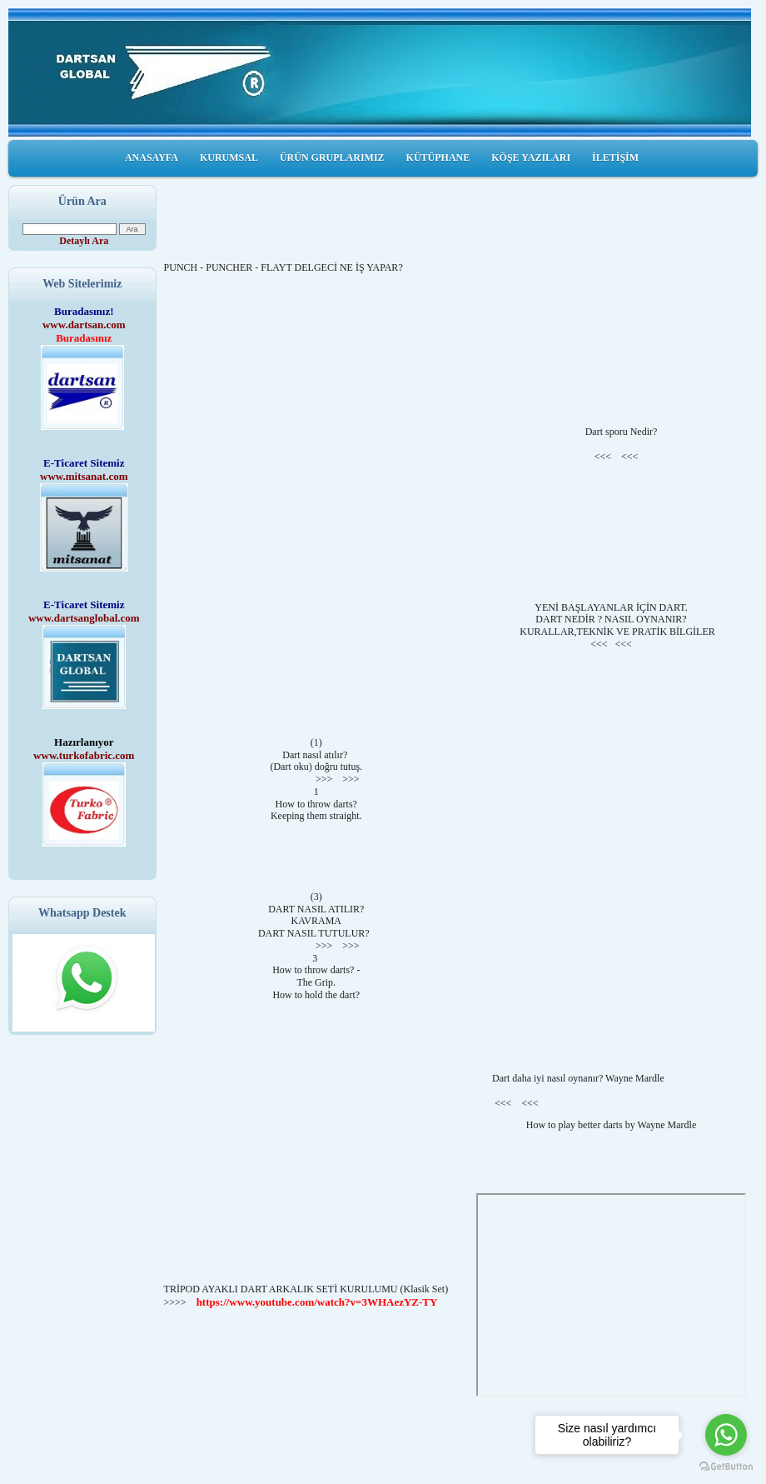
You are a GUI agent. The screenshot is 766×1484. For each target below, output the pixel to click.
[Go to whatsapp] (726, 1435)
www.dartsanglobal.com (84, 618)
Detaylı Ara (83, 241)
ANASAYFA (151, 157)
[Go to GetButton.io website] (726, 1467)
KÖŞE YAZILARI (530, 157)
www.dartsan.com (84, 324)
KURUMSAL (229, 157)
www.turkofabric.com (83, 755)
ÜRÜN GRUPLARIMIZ (332, 157)
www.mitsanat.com (83, 476)
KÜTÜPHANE (438, 157)
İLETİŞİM (615, 157)
